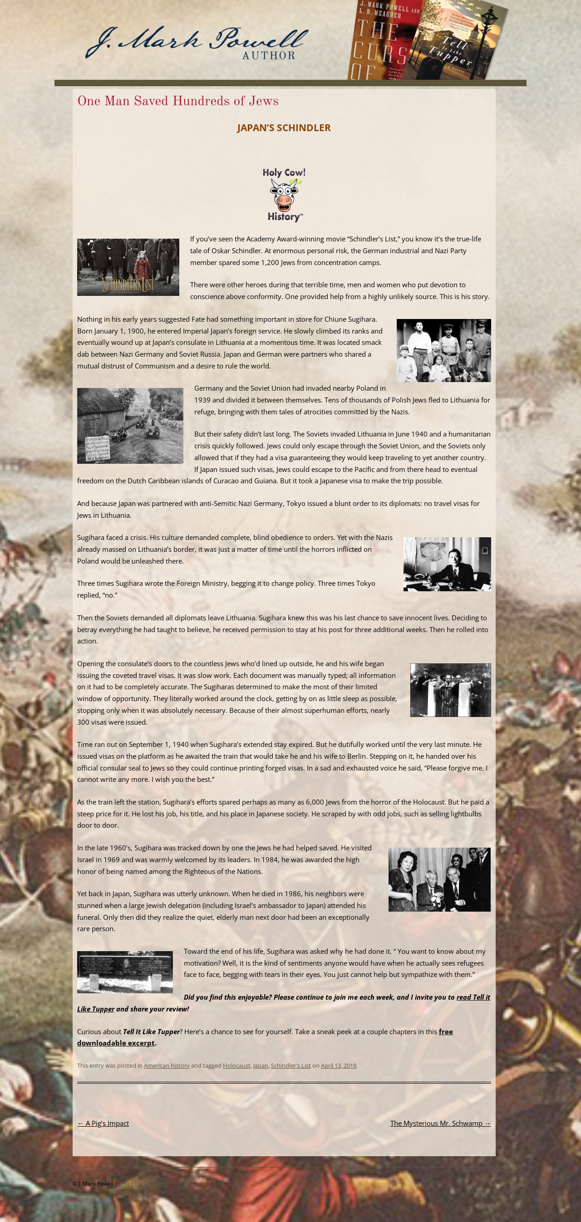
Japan (260, 1065)
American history (167, 1065)
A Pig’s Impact (103, 1123)
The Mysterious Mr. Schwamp (440, 1123)
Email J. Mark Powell (144, 1184)
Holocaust (237, 1065)
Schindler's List (291, 1065)
